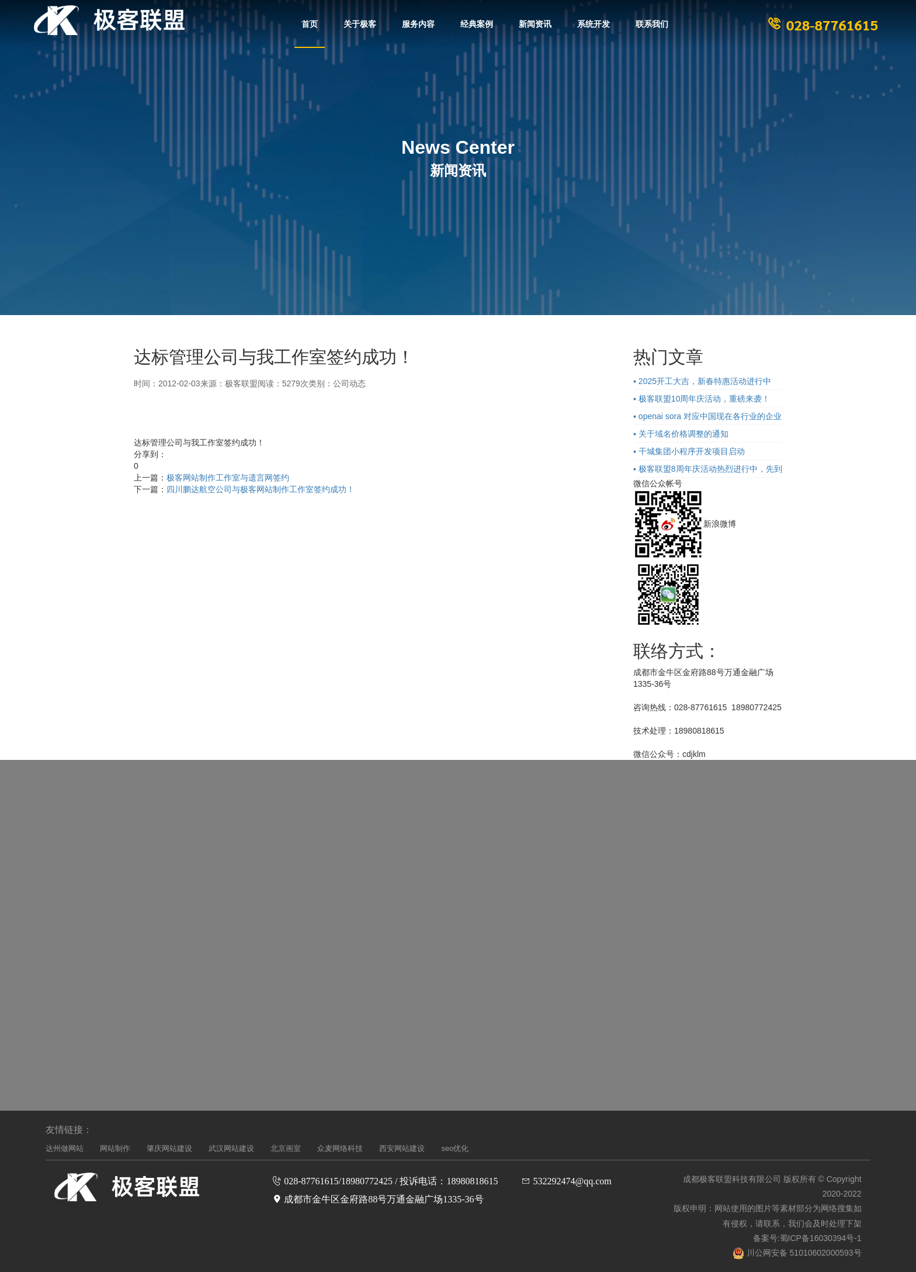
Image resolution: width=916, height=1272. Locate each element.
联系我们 (652, 23)
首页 (309, 23)
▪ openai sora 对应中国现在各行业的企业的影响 (707, 418)
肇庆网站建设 (169, 1148)
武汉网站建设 (231, 1148)
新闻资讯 (535, 23)
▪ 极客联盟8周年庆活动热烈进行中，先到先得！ (707, 470)
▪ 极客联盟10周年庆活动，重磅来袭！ (701, 398)
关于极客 (360, 23)
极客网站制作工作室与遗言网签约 (227, 477)
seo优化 (455, 1148)
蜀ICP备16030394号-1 (821, 1238)
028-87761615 (821, 24)
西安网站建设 (402, 1148)
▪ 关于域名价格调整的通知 (680, 433)
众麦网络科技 (340, 1148)
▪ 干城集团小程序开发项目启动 (689, 451)
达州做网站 (65, 1148)
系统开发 (593, 23)
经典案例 (476, 23)
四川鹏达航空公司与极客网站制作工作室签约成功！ (260, 489)
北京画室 (285, 1148)
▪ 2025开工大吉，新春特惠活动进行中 (702, 381)
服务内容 (418, 23)
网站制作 (115, 1148)
